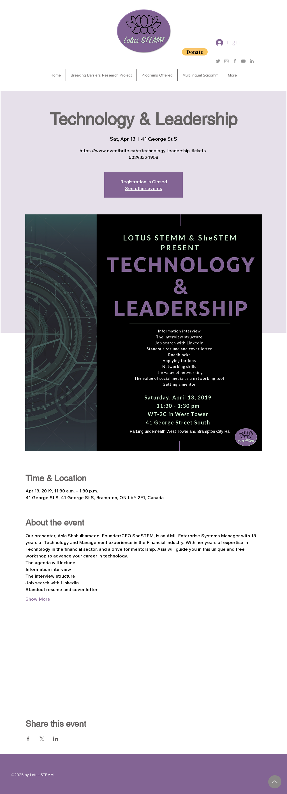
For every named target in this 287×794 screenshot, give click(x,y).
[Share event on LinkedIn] (55, 739)
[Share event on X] (42, 739)
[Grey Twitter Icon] (218, 61)
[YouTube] (243, 61)
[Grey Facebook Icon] (235, 61)
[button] (156, 75)
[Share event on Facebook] (28, 739)
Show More (38, 599)
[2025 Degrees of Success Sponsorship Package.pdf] (274, 781)
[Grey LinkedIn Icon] (251, 61)
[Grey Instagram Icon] (226, 61)
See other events (143, 188)
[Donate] (195, 51)
